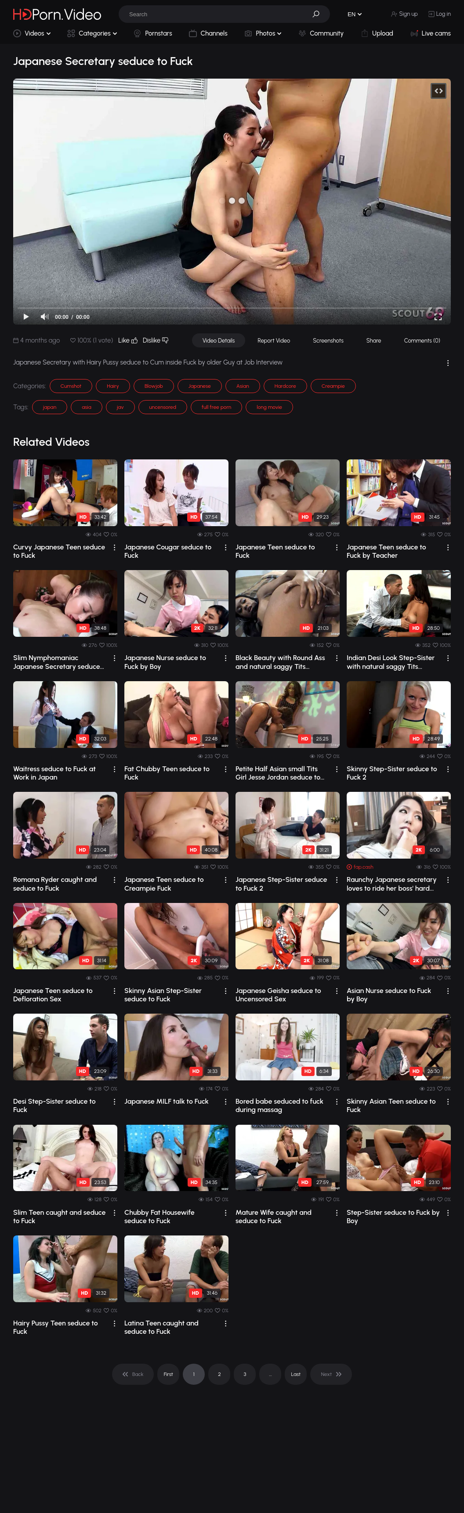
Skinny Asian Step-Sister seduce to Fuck (163, 994)
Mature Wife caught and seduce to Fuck (274, 1216)
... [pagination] (270, 1374)
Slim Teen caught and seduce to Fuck (59, 1216)
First (168, 1374)
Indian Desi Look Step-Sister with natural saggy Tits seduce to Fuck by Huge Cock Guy (392, 662)
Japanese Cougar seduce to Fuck (167, 551)
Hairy (113, 386)
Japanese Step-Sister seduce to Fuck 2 (281, 883)
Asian (242, 386)
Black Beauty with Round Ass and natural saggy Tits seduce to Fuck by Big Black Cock (280, 662)
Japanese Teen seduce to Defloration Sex (53, 994)
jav (120, 407)
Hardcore (285, 386)
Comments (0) (422, 340)
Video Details (219, 340)
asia (86, 407)
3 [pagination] (244, 1374)
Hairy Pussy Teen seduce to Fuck (55, 1327)
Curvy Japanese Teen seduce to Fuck (59, 551)
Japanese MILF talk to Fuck (166, 1101)
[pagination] (133, 1374)
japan (49, 407)
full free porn (216, 407)
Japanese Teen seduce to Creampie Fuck (164, 883)
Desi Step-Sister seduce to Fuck (54, 1105)
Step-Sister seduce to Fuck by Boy (393, 1216)
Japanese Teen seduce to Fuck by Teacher (386, 551)
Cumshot (71, 386)
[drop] (114, 547)
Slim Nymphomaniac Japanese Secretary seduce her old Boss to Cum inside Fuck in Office (56, 662)
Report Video (273, 340)
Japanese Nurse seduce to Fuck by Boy (165, 662)
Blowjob (154, 386)
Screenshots (328, 340)
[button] (319, 14)
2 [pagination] (219, 1374)
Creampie (333, 386)
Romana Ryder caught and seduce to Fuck (55, 883)
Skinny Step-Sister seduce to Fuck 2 (392, 773)
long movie (269, 407)
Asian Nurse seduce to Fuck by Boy (389, 994)
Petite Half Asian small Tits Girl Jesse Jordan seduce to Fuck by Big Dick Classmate (278, 773)
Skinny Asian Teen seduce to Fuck (391, 1105)
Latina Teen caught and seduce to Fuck (161, 1327)
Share (373, 340)
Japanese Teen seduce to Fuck (275, 551)
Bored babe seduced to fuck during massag (279, 1105)
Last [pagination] (296, 1374)
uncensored (162, 407)
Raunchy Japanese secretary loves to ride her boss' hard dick (392, 883)
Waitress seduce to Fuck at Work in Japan (54, 773)
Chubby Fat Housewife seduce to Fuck (159, 1216)
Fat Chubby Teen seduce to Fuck (167, 773)
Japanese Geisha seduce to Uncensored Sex (278, 994)
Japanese (199, 386)
